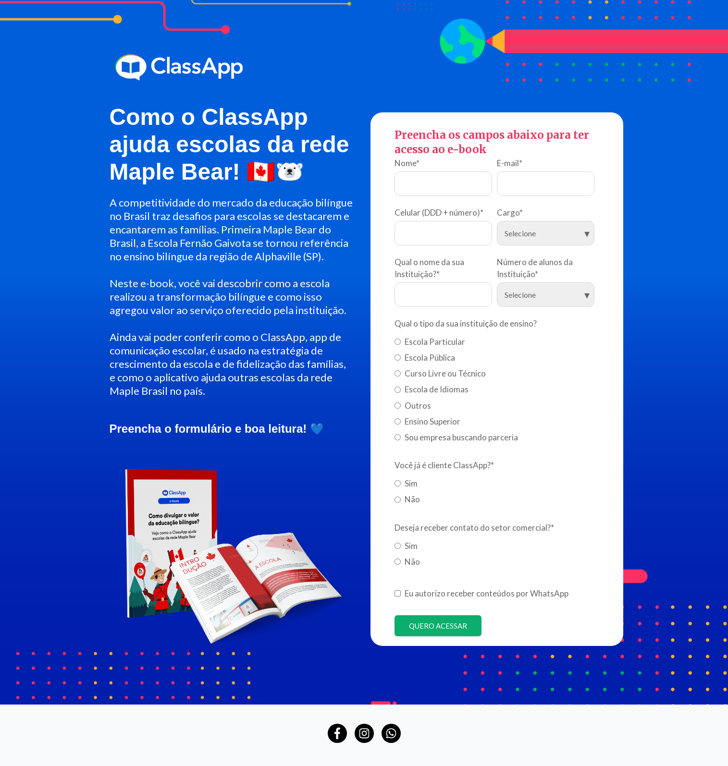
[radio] (494, 340)
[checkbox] (494, 387)
